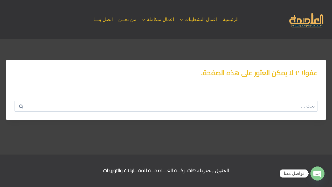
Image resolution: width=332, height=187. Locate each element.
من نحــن (127, 19)
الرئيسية (231, 19)
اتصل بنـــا (103, 19)
